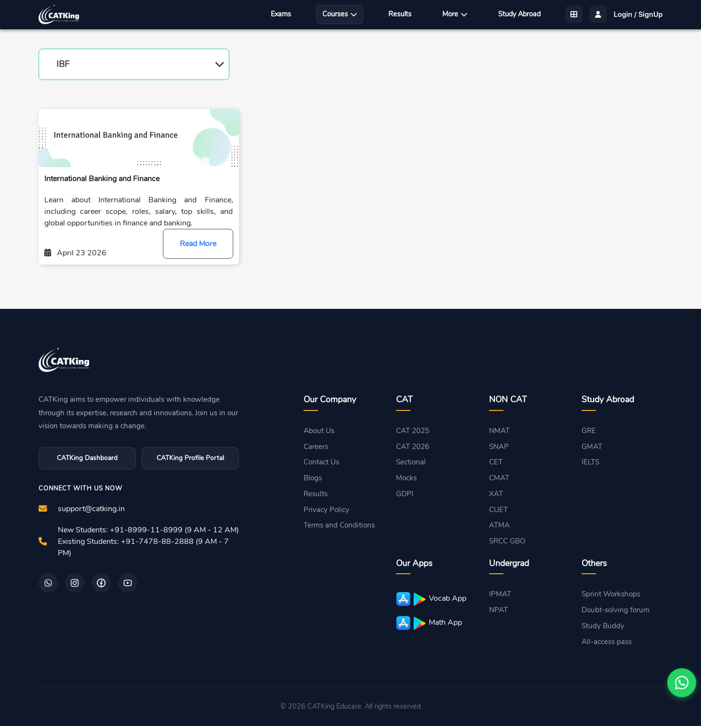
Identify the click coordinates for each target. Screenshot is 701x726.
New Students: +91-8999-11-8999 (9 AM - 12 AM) (148, 530)
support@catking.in (91, 508)
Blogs (313, 478)
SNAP (499, 446)
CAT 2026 (412, 446)
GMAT (592, 446)
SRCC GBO (507, 541)
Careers (316, 446)
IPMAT (500, 594)
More (454, 14)
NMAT (499, 431)
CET (496, 462)
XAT (496, 494)
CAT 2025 (412, 431)
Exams (281, 14)
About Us (319, 431)
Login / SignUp (638, 14)
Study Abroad (519, 14)
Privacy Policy (326, 510)
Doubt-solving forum (615, 610)
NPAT (498, 610)
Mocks (406, 478)
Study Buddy (603, 626)
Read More (198, 243)
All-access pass (607, 642)
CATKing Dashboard (87, 457)
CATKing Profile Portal (190, 457)
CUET (498, 510)
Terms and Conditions (339, 525)
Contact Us (321, 462)
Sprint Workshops (611, 594)
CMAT (499, 478)
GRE (589, 431)
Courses (339, 14)
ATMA (499, 525)
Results (399, 14)
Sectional (411, 462)
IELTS (590, 462)
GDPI (404, 494)
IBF (62, 64)
